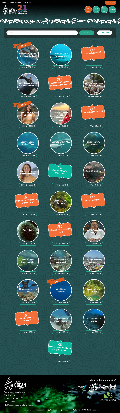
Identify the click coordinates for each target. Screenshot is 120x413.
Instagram (27, 410)
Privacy (65, 410)
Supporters (15, 2)
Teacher (26, 2)
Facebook (39, 410)
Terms (76, 410)
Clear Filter (105, 33)
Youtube (52, 410)
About (5, 2)
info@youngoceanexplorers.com (18, 405)
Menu (112, 9)
